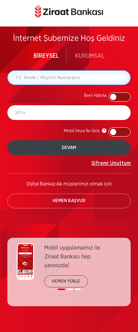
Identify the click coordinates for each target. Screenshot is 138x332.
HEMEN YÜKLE (66, 281)
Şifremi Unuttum (111, 163)
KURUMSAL (90, 56)
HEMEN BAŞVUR (69, 200)
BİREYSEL (46, 56)
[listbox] (69, 269)
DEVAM (69, 147)
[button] (107, 97)
